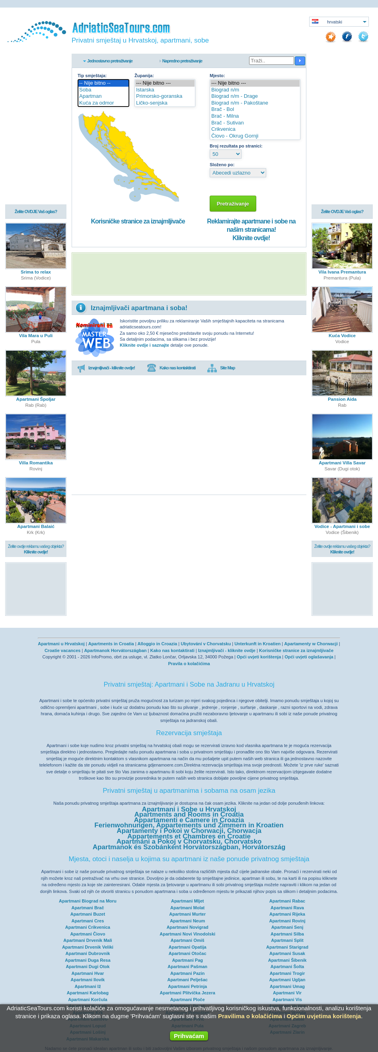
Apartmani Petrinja (187, 986)
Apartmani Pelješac (187, 979)
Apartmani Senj (287, 927)
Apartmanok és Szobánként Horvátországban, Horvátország (189, 847)
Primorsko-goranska (165, 96)
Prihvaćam (189, 1036)
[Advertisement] (189, 274)
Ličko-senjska (165, 103)
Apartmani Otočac (188, 953)
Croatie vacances (63, 650)
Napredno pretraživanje (182, 60)
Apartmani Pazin (187, 973)
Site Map (221, 368)
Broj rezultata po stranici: (236, 146)
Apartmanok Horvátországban (115, 650)
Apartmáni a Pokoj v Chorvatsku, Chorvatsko (189, 841)
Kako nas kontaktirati (171, 368)
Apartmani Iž (87, 986)
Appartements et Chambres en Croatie (189, 836)
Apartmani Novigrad (187, 927)
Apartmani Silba (287, 934)
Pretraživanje (232, 204)
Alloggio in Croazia (157, 643)
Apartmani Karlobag (88, 992)
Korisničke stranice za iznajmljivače (138, 221)
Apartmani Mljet (187, 901)
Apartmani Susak (287, 953)
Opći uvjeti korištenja (259, 656)
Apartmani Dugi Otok (87, 966)
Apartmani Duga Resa (87, 960)
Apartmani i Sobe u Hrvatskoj (189, 809)
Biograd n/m (255, 90)
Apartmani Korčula (87, 999)
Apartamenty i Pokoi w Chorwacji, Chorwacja (189, 831)
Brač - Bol (255, 109)
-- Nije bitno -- (103, 83)
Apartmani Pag (187, 960)
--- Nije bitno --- (165, 83)
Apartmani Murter (187, 914)
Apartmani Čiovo (87, 934)
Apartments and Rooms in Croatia (189, 814)
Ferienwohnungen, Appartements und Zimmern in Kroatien (188, 825)
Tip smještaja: (92, 75)
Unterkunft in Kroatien (257, 643)
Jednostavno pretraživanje (109, 60)
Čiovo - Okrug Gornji (255, 136)
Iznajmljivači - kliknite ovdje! (106, 368)
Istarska (165, 90)
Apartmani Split (287, 940)
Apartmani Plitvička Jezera (187, 992)
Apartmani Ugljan (287, 979)
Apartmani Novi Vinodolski (187, 934)
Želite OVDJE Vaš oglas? (36, 211)
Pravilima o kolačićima (250, 1016)
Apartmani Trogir (287, 973)
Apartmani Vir (287, 992)
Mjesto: (217, 75)
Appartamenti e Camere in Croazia (189, 820)
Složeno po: (222, 164)
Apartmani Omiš (188, 940)
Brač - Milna (255, 116)
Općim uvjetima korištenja (323, 1016)
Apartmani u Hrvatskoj (61, 643)
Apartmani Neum (187, 920)
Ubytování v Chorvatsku (206, 643)
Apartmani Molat (187, 907)
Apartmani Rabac (287, 901)
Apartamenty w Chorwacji (310, 643)
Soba (103, 90)
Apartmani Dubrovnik (87, 953)
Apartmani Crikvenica (87, 927)
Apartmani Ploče (187, 999)
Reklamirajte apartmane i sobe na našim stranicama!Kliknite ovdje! (251, 229)
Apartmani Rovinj (287, 920)
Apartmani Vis (287, 999)
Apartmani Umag (287, 986)
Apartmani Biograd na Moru (88, 901)
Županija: (144, 75)
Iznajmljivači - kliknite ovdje (226, 650)
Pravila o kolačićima (189, 663)
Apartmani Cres (87, 920)
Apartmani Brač (87, 907)
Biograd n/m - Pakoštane (255, 103)
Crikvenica (255, 129)
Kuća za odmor (103, 103)
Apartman (103, 96)
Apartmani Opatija (188, 947)
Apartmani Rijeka (287, 914)
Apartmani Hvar (87, 973)
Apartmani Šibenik (287, 960)
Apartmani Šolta (287, 966)
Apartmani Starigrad (287, 947)
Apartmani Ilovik (88, 979)
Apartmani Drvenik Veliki (87, 947)
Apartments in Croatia (111, 643)
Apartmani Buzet (87, 914)
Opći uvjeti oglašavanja (308, 656)
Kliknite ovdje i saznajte (144, 345)
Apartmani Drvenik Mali (87, 940)
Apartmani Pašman (187, 966)
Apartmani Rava (287, 907)
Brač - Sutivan (255, 123)
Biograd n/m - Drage (255, 96)
